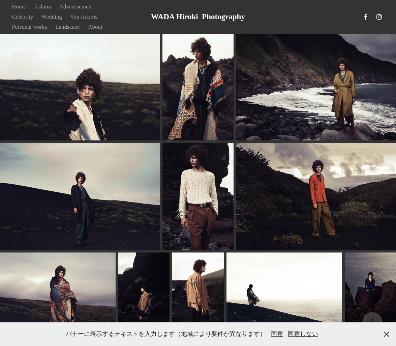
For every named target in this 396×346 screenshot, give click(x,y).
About (95, 27)
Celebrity (22, 17)
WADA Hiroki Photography (198, 16)
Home (19, 6)
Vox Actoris (83, 17)
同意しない (303, 333)
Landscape (67, 27)
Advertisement (76, 6)
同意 (277, 333)
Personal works (29, 27)
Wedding (51, 17)
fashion (42, 6)
